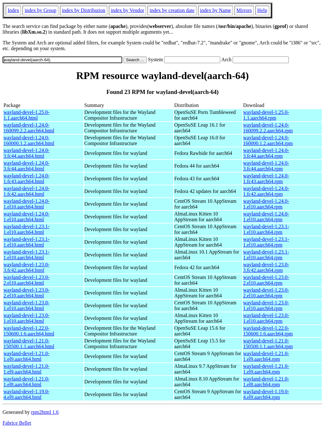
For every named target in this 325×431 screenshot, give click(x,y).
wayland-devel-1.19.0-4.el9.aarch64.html (26, 394)
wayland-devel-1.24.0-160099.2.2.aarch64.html (28, 127)
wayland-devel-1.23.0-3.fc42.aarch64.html (26, 267)
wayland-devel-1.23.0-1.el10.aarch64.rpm (266, 305)
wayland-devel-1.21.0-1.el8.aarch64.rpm (266, 381)
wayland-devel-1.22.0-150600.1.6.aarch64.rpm (268, 330)
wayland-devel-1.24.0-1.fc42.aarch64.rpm (266, 191)
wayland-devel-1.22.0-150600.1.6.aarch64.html (28, 330)
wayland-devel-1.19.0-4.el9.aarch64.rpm (266, 394)
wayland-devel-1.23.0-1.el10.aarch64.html (26, 305)
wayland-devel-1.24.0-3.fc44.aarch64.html (26, 153)
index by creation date (172, 10)
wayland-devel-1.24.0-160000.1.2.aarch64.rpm (268, 140)
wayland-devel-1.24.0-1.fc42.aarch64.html (26, 191)
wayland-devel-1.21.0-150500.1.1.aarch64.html (28, 343)
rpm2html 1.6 (45, 412)
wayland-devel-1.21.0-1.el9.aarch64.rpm (266, 356)
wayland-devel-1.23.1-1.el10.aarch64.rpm (266, 229)
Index (13, 10)
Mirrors (244, 10)
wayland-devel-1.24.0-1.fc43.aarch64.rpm (266, 178)
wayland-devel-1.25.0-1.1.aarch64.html (26, 115)
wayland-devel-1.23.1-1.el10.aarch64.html (26, 229)
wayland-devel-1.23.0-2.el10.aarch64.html (26, 280)
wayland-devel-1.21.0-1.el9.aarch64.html (26, 356)
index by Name (215, 10)
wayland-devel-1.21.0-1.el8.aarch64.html (26, 381)
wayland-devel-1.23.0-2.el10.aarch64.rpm (266, 280)
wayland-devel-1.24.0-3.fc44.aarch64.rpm (266, 153)
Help (262, 10)
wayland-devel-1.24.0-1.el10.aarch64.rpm (266, 203)
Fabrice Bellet (17, 423)
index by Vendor (127, 10)
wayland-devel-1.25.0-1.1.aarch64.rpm (266, 115)
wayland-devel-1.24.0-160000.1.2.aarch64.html (28, 140)
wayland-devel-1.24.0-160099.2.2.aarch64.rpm (268, 127)
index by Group (40, 10)
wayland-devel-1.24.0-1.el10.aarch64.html (26, 203)
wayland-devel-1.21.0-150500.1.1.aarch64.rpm (268, 343)
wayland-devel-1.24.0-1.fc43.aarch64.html (26, 178)
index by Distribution (83, 10)
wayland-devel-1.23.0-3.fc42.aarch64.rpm (266, 267)
